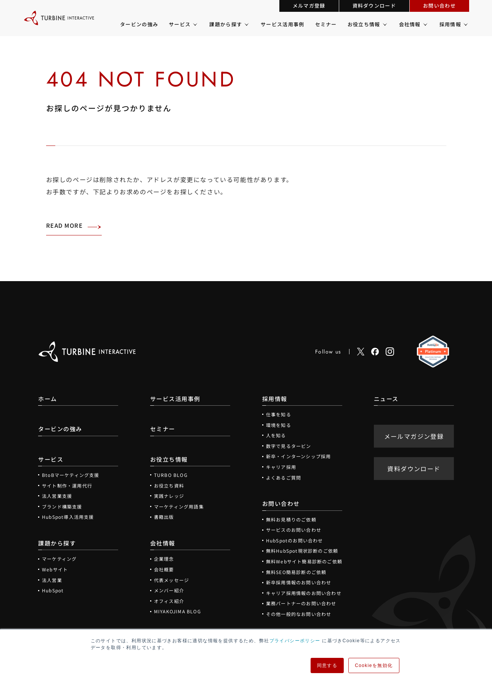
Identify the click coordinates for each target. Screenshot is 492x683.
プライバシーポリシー (295, 640)
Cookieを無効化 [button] (374, 665)
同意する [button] (327, 665)
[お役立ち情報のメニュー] (384, 24)
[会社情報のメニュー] (425, 24)
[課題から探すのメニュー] (246, 24)
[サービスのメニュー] (195, 24)
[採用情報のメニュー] (465, 24)
